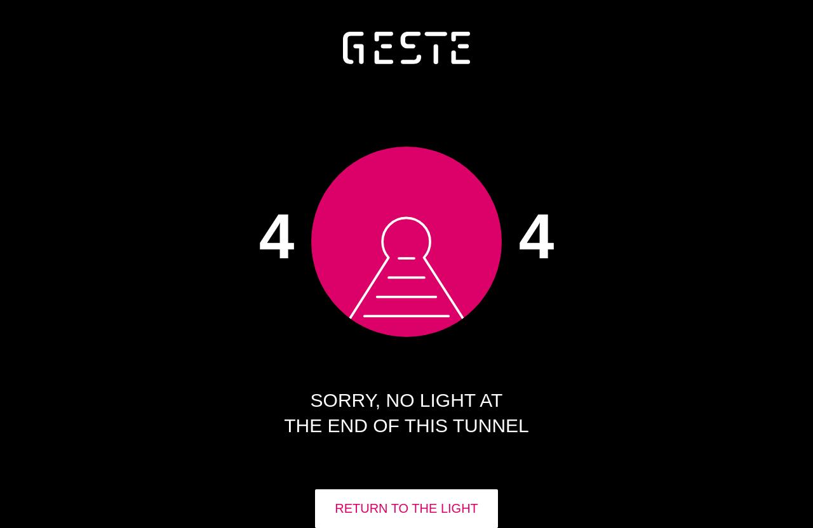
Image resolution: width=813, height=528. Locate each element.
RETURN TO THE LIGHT (406, 508)
